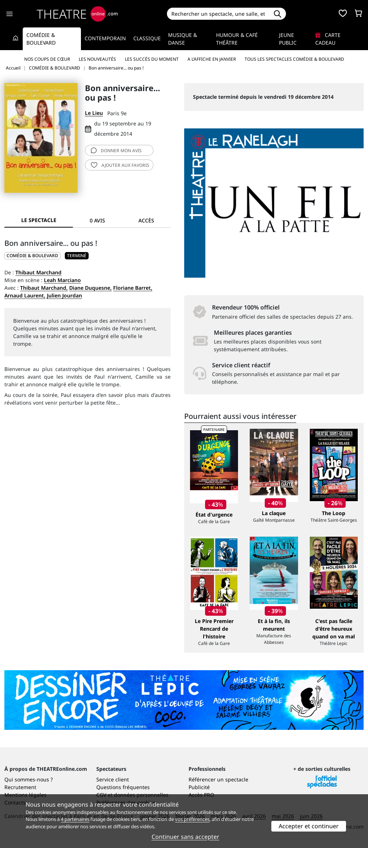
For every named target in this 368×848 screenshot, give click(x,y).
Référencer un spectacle (218, 779)
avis (116, 150)
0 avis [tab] (97, 220)
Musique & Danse (182, 38)
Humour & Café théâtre (237, 38)
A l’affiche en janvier (211, 59)
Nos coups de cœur (47, 59)
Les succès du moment (152, 59)
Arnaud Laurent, (24, 295)
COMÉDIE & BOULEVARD (32, 255)
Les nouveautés (97, 59)
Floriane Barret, (132, 287)
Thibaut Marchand (38, 272)
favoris (120, 165)
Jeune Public (288, 38)
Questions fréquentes (123, 787)
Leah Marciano (62, 280)
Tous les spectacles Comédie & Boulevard (294, 59)
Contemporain (105, 38)
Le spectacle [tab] (38, 220)
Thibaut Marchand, (44, 287)
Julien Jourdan (64, 295)
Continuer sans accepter (185, 837)
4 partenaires (75, 819)
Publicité (199, 787)
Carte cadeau (328, 38)
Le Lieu (94, 112)
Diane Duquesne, (90, 287)
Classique (147, 38)
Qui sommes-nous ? (28, 779)
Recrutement (20, 787)
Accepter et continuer (309, 826)
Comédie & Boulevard (41, 38)
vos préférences (192, 819)
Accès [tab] (146, 220)
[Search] (218, 14)
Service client (112, 779)
